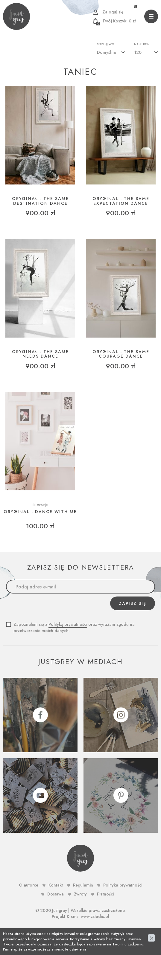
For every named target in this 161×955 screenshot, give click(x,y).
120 (138, 52)
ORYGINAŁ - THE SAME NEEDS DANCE (40, 354)
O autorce (28, 885)
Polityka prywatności (122, 885)
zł (116, 21)
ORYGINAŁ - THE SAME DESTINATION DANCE (40, 201)
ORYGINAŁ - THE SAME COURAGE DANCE (120, 354)
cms (74, 916)
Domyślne (106, 52)
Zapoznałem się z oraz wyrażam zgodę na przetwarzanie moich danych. (74, 627)
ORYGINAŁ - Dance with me (40, 511)
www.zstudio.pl (95, 916)
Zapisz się (132, 603)
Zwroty (80, 894)
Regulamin (83, 885)
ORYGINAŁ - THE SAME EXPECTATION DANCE (120, 201)
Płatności (105, 894)
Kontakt (55, 885)
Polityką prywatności (67, 624)
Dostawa (55, 894)
